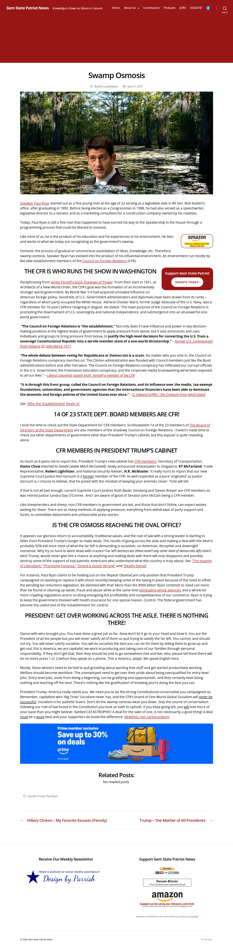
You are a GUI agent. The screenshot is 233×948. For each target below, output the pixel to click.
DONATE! (196, 8)
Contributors (151, 8)
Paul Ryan (52, 796)
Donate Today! (187, 282)
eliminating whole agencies (160, 590)
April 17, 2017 (135, 86)
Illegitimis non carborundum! (147, 717)
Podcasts (170, 8)
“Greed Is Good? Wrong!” (96, 566)
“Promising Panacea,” (59, 566)
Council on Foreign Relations (104, 261)
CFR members (145, 461)
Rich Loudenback (108, 86)
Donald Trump (36, 796)
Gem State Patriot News (27, 8)
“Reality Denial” (135, 566)
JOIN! (183, 8)
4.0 (187, 916)
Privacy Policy (193, 916)
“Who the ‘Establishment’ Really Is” (53, 403)
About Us (130, 8)
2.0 (177, 916)
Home (116, 8)
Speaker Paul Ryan (35, 203)
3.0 (179, 916)
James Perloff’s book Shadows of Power (82, 282)
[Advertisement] (116, 40)
